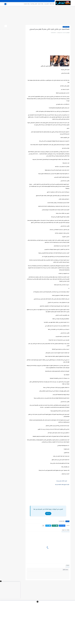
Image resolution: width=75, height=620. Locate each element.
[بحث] (5, 4)
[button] (62, 526)
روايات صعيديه (27, 3)
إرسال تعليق (65, 569)
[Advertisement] (38, 15)
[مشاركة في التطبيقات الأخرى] (43, 526)
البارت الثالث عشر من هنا (61, 481)
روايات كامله (52, 3)
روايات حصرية (40, 3)
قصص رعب (46, 3)
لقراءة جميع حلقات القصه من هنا (62, 484)
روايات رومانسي (66, 26)
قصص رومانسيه (34, 3)
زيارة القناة (48, 513)
